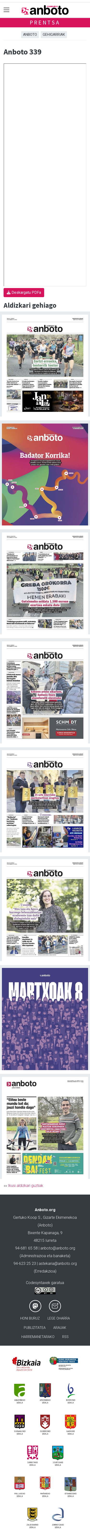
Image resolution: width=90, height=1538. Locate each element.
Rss (65, 1337)
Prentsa (45, 22)
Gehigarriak (54, 34)
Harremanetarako (37, 1337)
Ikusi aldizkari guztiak (25, 1185)
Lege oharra (59, 1318)
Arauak (59, 1328)
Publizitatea (35, 1328)
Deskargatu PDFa (24, 292)
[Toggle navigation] (6, 10)
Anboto (30, 34)
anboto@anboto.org (57, 1248)
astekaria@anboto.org (58, 1263)
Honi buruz (30, 1318)
